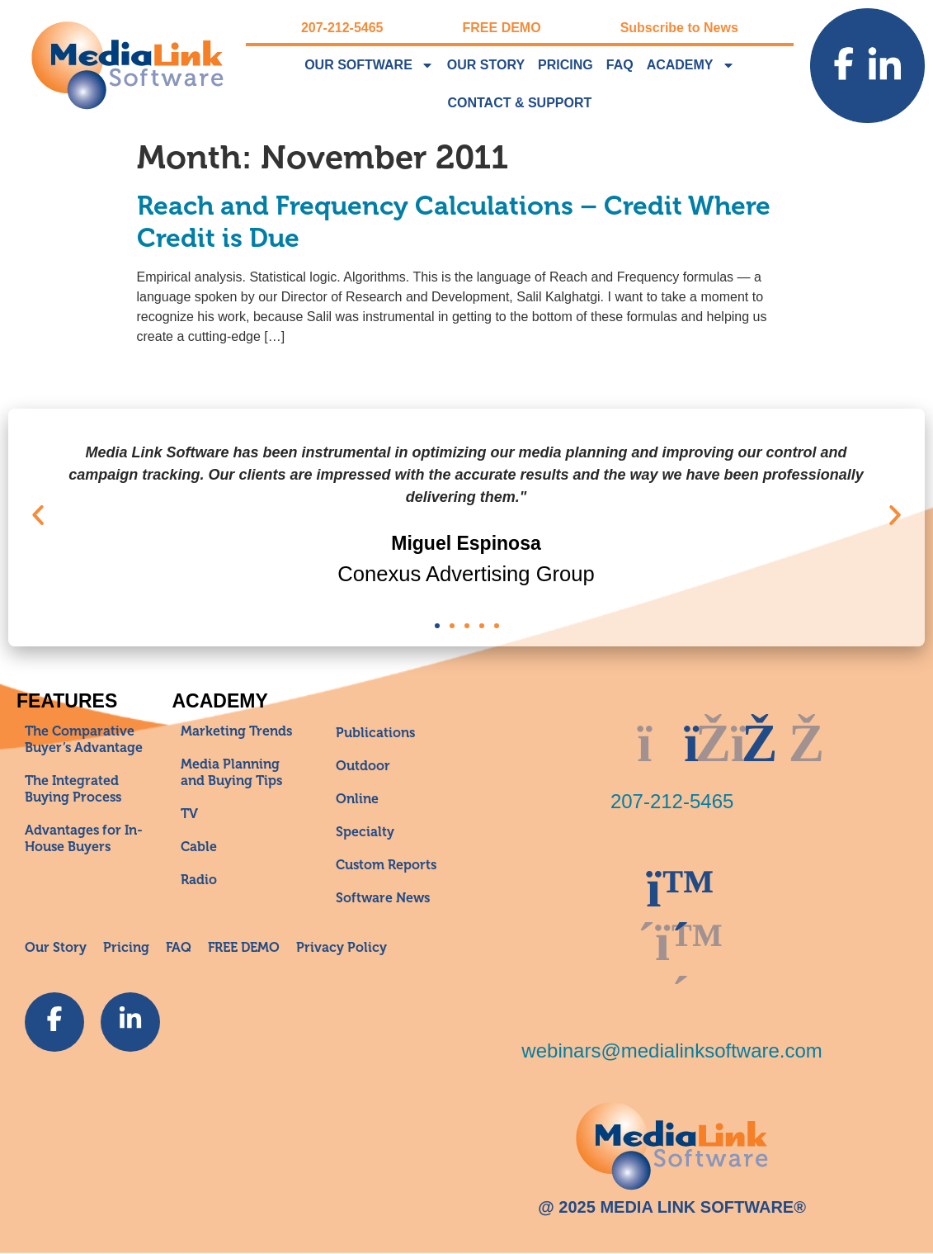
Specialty (365, 832)
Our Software (369, 65)
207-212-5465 (342, 28)
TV (189, 814)
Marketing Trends (236, 731)
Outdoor (363, 766)
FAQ (620, 65)
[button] (38, 515)
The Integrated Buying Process (73, 789)
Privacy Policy (341, 947)
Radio (199, 880)
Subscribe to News (679, 28)
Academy (691, 65)
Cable (199, 847)
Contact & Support (519, 103)
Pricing (565, 65)
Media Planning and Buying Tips (231, 772)
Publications (375, 733)
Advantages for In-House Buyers (84, 838)
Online (357, 799)
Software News (383, 898)
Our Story (486, 65)
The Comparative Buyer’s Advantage (84, 739)
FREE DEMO (502, 28)
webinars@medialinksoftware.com (671, 1050)
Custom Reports (386, 865)
